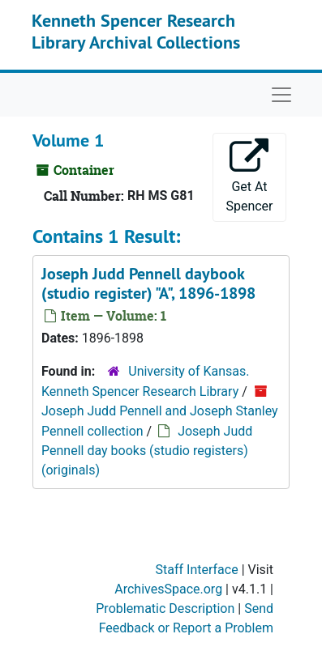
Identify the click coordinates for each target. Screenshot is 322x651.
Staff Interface (197, 569)
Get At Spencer (249, 176)
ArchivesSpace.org (168, 589)
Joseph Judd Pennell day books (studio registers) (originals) (146, 450)
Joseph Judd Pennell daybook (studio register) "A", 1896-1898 (148, 283)
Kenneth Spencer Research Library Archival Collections (136, 31)
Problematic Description (165, 608)
